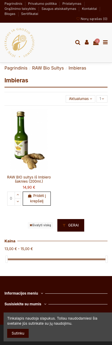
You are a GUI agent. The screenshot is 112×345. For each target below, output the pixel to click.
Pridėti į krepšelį (37, 198)
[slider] (6, 259)
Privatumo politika (43, 3)
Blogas (10, 14)
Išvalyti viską (40, 225)
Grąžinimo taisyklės (20, 9)
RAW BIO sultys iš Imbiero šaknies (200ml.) (29, 179)
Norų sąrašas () (92, 19)
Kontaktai (90, 9)
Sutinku (18, 333)
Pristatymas (72, 3)
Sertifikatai (29, 14)
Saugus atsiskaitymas (59, 9)
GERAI (71, 225)
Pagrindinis (13, 3)
